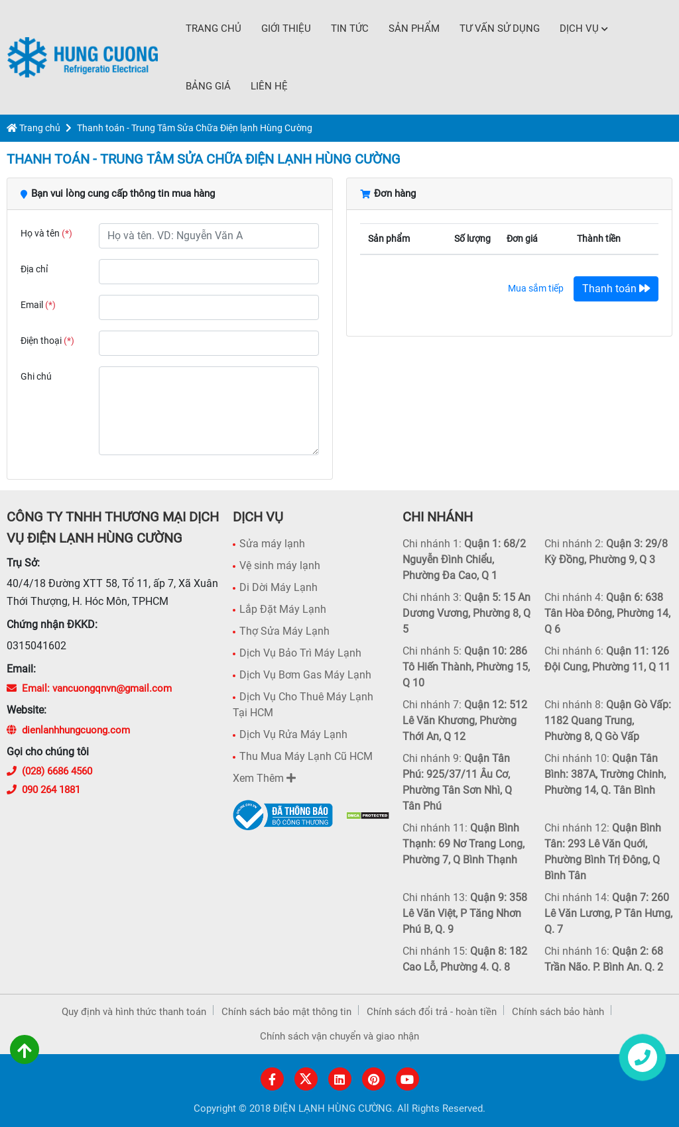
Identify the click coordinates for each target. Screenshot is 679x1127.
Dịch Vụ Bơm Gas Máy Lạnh (305, 675)
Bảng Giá (208, 86)
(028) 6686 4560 (49, 771)
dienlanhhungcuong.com (68, 730)
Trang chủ (213, 28)
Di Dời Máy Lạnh (278, 587)
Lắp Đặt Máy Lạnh (282, 609)
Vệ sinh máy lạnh (279, 565)
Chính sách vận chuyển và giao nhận (339, 1036)
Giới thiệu (286, 28)
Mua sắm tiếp (536, 288)
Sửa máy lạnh (272, 543)
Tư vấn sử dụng (500, 28)
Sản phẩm (414, 28)
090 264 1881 (43, 790)
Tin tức (350, 28)
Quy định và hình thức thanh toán (134, 1012)
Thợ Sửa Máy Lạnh (284, 631)
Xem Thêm (264, 778)
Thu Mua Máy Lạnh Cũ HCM (306, 756)
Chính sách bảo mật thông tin (286, 1012)
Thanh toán (616, 288)
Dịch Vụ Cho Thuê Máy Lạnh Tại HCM (303, 704)
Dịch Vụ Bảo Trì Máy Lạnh (300, 653)
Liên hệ (269, 86)
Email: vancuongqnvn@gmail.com (89, 688)
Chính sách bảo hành (558, 1012)
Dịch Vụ (584, 28)
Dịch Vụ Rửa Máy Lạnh (293, 734)
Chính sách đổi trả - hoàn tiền (432, 1012)
